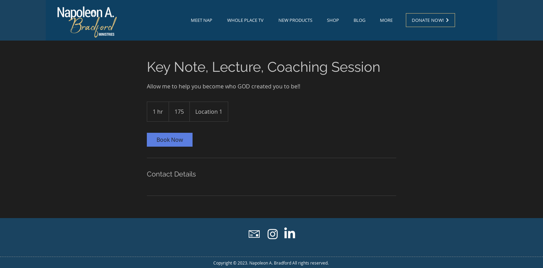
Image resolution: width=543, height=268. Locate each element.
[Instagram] (272, 234)
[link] (170, 140)
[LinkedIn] (289, 234)
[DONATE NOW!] (430, 20)
